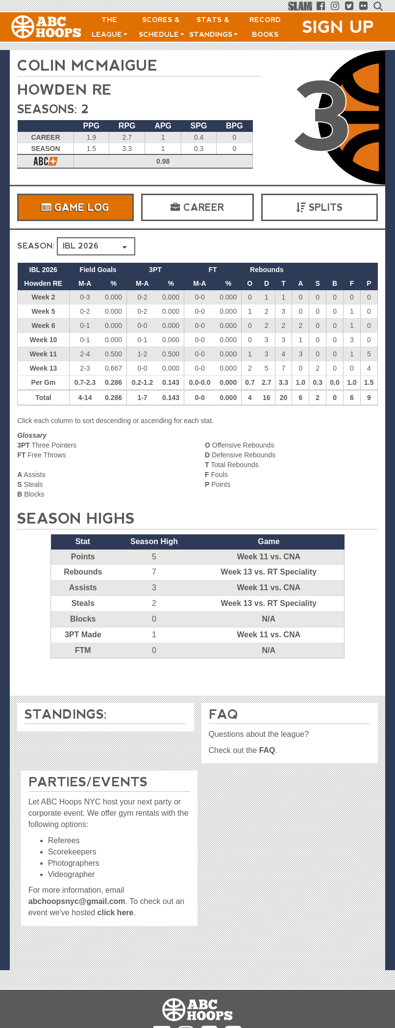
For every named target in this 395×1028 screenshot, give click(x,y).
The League (109, 27)
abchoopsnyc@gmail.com (76, 901)
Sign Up (338, 27)
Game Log (75, 207)
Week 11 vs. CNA (268, 556)
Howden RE (66, 89)
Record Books (265, 27)
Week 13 (43, 368)
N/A (268, 619)
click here (116, 912)
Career (197, 207)
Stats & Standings (213, 27)
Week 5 (43, 311)
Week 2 (43, 297)
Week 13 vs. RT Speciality (269, 572)
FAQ (267, 750)
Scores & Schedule (161, 27)
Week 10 (43, 340)
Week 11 (43, 354)
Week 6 (43, 325)
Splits (319, 207)
